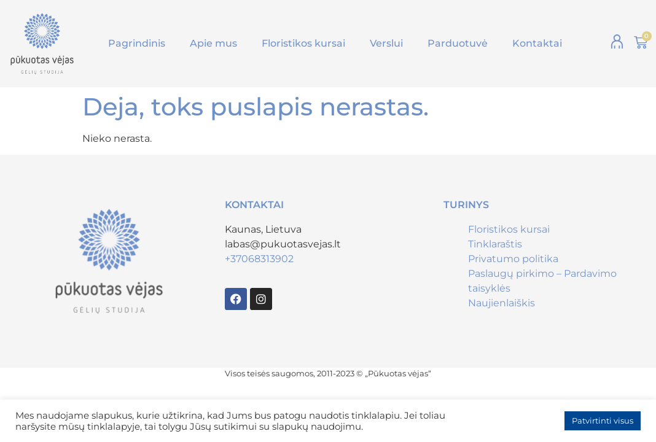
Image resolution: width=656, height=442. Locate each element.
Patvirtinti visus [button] (602, 420)
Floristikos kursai (303, 43)
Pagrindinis (136, 43)
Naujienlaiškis (501, 303)
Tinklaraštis (495, 244)
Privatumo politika (513, 259)
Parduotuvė (458, 43)
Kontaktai (537, 43)
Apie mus (213, 43)
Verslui (386, 43)
